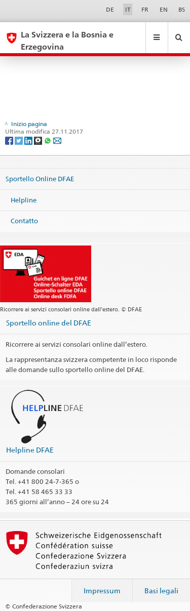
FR (144, 9)
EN (164, 9)
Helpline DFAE (30, 449)
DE (110, 9)
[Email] (57, 140)
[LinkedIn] (29, 140)
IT (128, 9)
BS (181, 9)
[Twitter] (19, 140)
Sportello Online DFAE (40, 179)
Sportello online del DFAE (48, 322)
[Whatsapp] (48, 140)
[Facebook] (10, 140)
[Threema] (39, 140)
